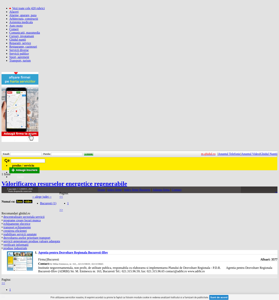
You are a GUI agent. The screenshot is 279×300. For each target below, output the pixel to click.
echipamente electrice (16, 223)
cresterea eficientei (15, 230)
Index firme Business (137, 189)
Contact (177, 189)
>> (61, 209)
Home (101, 189)
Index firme (114, 189)
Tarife (20, 176)
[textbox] (28, 161)
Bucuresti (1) (48, 203)
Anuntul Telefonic (229, 154)
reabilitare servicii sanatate (20, 234)
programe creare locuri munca (22, 220)
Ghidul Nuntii (268, 154)
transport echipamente (17, 227)
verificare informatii (15, 244)
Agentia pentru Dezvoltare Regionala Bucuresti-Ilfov (73, 252)
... (276, 191)
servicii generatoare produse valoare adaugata (31, 241)
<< (61, 196)
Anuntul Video (250, 154)
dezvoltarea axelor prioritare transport (26, 237)
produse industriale (15, 248)
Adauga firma (161, 189)
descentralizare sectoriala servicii (24, 216)
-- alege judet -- (42, 196)
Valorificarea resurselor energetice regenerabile (64, 183)
